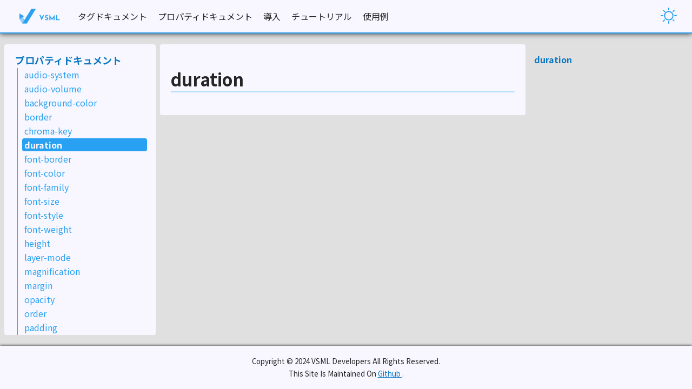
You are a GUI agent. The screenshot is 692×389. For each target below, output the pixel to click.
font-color (44, 172)
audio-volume (53, 88)
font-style (43, 215)
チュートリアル (321, 16)
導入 (272, 16)
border (38, 116)
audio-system (51, 74)
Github (390, 373)
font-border (47, 158)
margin (38, 285)
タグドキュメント (112, 16)
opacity (39, 299)
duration (43, 144)
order (35, 313)
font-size (41, 200)
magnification (52, 271)
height (37, 243)
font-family (46, 186)
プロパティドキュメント (205, 16)
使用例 (376, 16)
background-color (60, 102)
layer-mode (47, 257)
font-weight (48, 229)
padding (40, 327)
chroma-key (48, 130)
